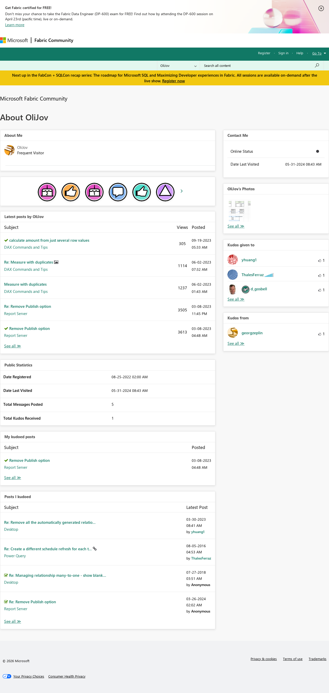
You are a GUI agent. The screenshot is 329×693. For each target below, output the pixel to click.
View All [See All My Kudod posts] (12, 478)
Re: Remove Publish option (27, 306)
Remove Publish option (29, 328)
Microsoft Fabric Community (33, 98)
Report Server (15, 313)
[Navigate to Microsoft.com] (14, 40)
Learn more (14, 24)
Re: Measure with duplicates (29, 262)
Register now (173, 80)
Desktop (11, 529)
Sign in (283, 53)
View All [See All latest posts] (12, 346)
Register (264, 53)
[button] (239, 210)
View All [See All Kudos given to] (235, 299)
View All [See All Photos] (235, 226)
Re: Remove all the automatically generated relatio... (50, 522)
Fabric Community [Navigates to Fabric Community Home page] (53, 40)
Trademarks (317, 658)
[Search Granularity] (178, 65)
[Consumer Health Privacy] (66, 676)
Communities (151, 40)
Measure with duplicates (25, 284)
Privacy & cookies (264, 658)
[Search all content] (262, 65)
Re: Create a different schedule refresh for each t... (48, 548)
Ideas (129, 40)
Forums (84, 40)
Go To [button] (317, 53)
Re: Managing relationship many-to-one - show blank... (57, 575)
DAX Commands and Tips (26, 247)
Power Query (15, 555)
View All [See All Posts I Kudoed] (12, 621)
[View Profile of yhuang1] (198, 531)
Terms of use (293, 658)
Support (216, 40)
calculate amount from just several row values (49, 240)
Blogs (174, 40)
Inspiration (107, 40)
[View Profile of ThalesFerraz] (201, 558)
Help (299, 53)
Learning (194, 40)
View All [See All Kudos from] (235, 343)
